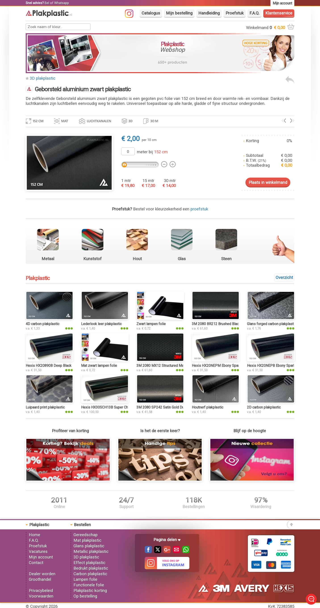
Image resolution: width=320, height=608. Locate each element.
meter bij (152, 151)
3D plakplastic (42, 78)
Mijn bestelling (179, 13)
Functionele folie (88, 585)
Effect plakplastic (89, 562)
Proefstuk (235, 13)
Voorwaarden (41, 596)
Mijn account (41, 557)
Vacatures (38, 551)
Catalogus (151, 13)
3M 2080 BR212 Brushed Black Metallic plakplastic (232, 324)
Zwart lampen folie (151, 324)
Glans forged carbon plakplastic (271, 324)
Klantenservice (278, 13)
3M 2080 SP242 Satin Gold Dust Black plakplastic (175, 407)
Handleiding (209, 13)
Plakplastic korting (90, 590)
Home (34, 534)
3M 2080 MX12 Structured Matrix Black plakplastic (176, 365)
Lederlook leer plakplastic (101, 324)
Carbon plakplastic (90, 573)
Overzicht (284, 277)
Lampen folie (85, 579)
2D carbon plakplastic (264, 407)
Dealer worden (42, 573)
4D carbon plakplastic (42, 324)
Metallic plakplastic (91, 551)
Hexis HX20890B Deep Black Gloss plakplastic (62, 365)
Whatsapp (61, 3)
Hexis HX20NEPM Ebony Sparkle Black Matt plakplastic (235, 365)
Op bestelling (85, 596)
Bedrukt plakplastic (90, 568)
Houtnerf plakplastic (207, 407)
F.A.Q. (254, 13)
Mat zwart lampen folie (99, 365)
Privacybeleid (41, 590)
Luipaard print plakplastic (45, 407)
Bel (47, 3)
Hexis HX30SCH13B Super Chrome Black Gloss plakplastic (127, 407)
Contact (36, 562)
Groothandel (40, 579)
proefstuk (199, 209)
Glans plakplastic (88, 546)
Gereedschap (85, 534)
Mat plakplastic (87, 540)
